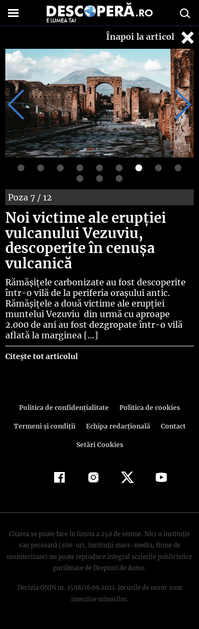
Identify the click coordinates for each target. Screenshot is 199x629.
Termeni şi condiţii (45, 426)
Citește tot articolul (41, 356)
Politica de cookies (148, 408)
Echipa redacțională (117, 426)
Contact (171, 426)
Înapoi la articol (151, 37)
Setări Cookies (99, 445)
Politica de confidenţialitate (66, 408)
